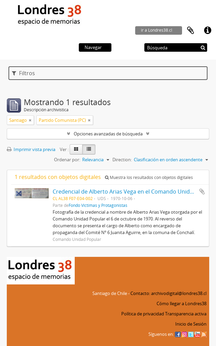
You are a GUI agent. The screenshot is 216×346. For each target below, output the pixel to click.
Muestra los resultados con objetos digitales (149, 177)
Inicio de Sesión (190, 324)
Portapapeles (190, 30)
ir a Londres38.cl (156, 30)
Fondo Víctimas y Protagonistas (98, 205)
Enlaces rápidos (207, 30)
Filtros (23, 73)
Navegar (93, 47)
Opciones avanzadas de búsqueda (108, 134)
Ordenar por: (67, 159)
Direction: (122, 159)
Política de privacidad (142, 314)
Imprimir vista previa (31, 149)
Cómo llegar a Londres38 (181, 303)
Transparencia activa (185, 314)
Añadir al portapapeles (202, 191)
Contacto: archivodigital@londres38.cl (168, 293)
